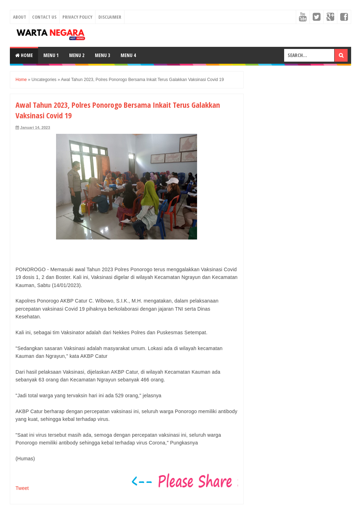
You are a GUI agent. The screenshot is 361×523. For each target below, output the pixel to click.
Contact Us (44, 17)
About (19, 17)
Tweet (22, 488)
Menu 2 (76, 55)
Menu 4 (128, 55)
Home (24, 55)
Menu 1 (51, 55)
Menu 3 (102, 55)
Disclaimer (109, 17)
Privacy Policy (77, 17)
